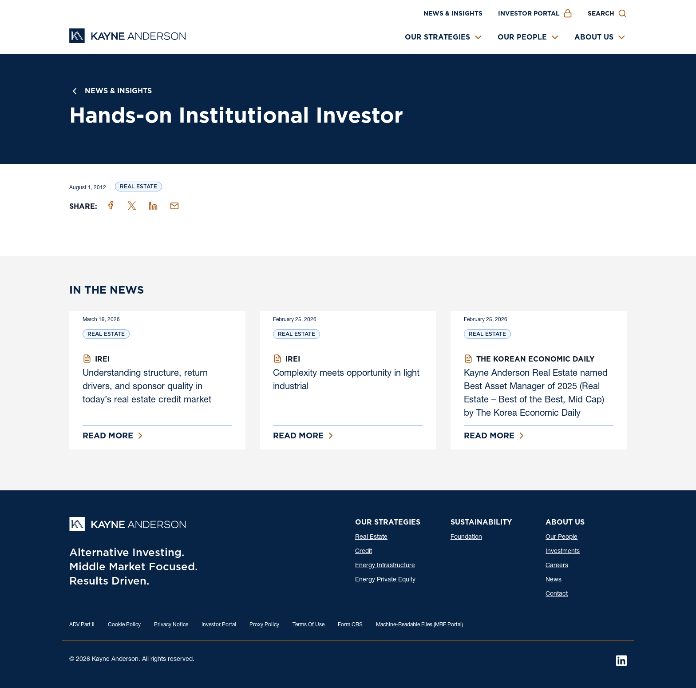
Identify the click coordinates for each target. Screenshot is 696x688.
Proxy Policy (264, 625)
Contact (557, 594)
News (554, 580)
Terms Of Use (308, 625)
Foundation (466, 537)
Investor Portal (529, 13)
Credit (363, 552)
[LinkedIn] (621, 660)
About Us (593, 37)
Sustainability (481, 522)
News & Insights (452, 13)
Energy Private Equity (385, 580)
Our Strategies (437, 37)
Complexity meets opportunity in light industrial (346, 381)
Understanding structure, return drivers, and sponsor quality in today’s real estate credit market (147, 387)
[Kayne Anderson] (127, 40)
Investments (563, 552)
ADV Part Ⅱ (82, 625)
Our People (522, 37)
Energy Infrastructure (385, 566)
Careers (557, 566)
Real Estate (138, 186)
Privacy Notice (171, 625)
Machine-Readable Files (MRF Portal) (419, 625)
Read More (108, 435)
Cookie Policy (124, 625)
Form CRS (350, 625)
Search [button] (601, 13)
